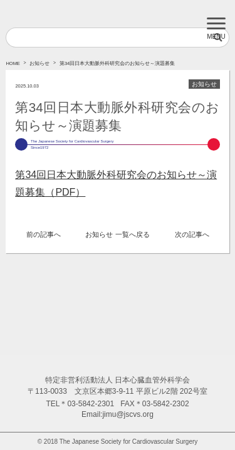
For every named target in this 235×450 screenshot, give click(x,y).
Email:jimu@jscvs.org (117, 414)
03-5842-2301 (90, 404)
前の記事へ (43, 234)
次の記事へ (192, 234)
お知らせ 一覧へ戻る (117, 234)
